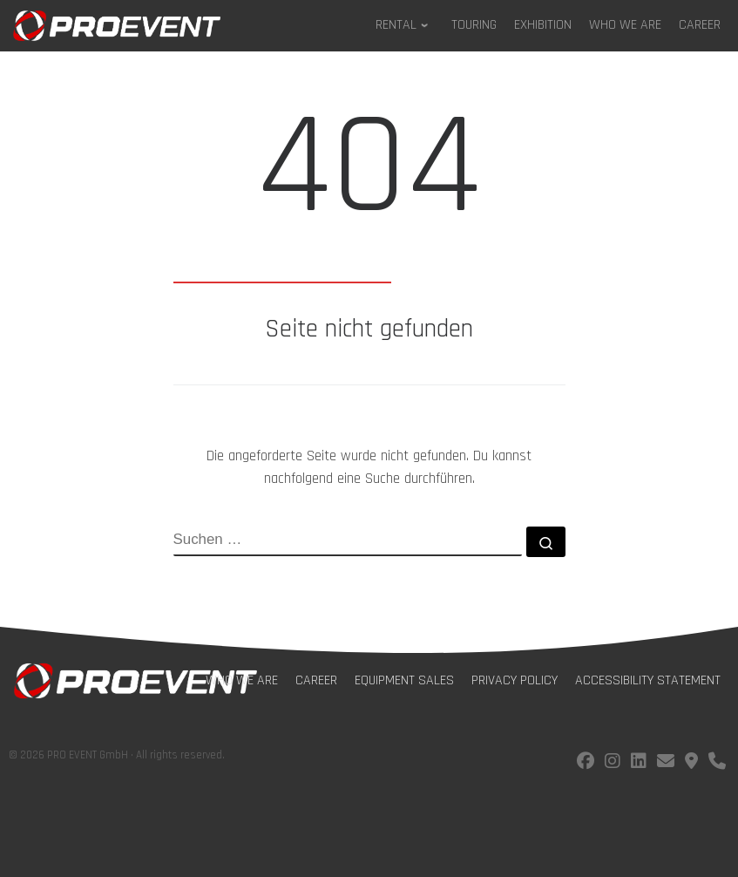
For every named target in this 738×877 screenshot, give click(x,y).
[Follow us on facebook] (585, 763)
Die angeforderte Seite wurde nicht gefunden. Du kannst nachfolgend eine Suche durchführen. (369, 467)
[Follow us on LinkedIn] (639, 763)
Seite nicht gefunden (369, 329)
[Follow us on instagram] (612, 763)
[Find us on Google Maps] (691, 763)
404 (369, 168)
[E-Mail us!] (665, 763)
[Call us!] (717, 763)
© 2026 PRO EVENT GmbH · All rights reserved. (117, 755)
